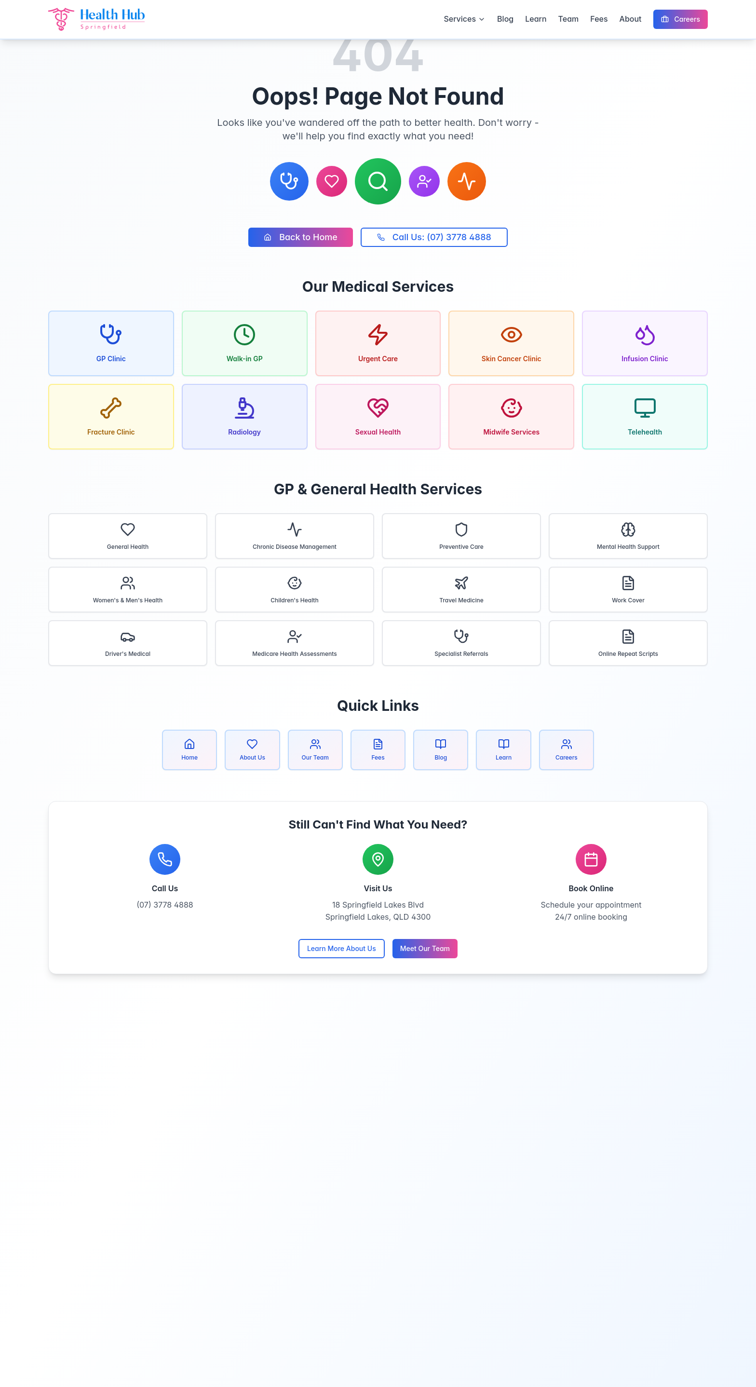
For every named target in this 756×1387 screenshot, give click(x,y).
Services (465, 19)
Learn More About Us (341, 948)
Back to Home (301, 237)
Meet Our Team (425, 948)
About (631, 19)
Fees (599, 19)
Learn (535, 19)
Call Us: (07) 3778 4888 (434, 237)
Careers (680, 19)
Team (568, 19)
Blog (505, 19)
